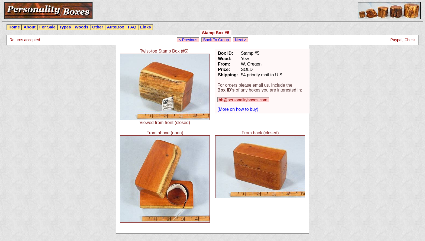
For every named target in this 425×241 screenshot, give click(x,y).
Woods (81, 27)
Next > (240, 40)
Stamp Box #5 (215, 32)
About (30, 27)
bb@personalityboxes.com (243, 99)
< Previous (188, 40)
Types (65, 27)
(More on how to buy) (237, 109)
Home (14, 27)
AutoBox (115, 27)
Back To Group (216, 40)
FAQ (132, 27)
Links (145, 27)
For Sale (47, 27)
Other (97, 27)
